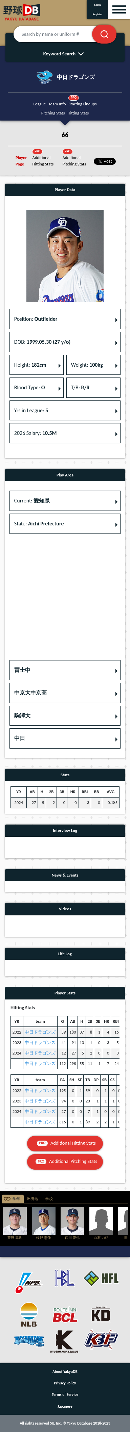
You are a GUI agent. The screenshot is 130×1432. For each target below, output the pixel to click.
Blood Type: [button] (29, 387)
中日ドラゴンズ (40, 1032)
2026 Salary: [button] (35, 433)
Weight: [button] (87, 365)
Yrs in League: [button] (31, 410)
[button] (65, 670)
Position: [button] (36, 319)
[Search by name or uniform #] (61, 34)
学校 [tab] (49, 1199)
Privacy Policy (65, 1383)
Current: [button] (32, 500)
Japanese (65, 1406)
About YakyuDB (65, 1371)
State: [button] (39, 523)
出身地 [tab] (32, 1199)
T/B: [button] (80, 387)
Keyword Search (65, 54)
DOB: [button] (42, 342)
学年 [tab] (16, 1199)
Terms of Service (65, 1394)
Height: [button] (30, 365)
